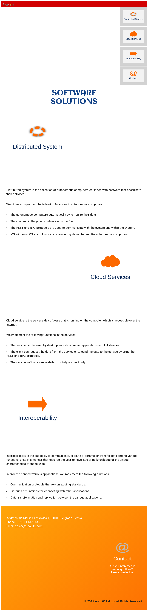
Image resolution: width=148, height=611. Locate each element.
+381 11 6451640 (28, 522)
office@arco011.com (29, 526)
